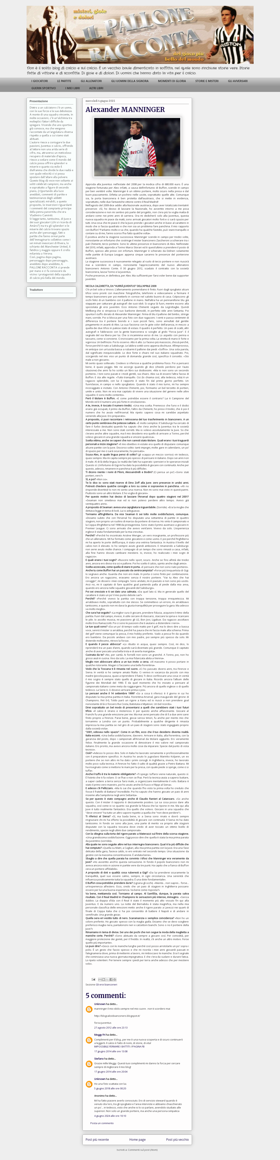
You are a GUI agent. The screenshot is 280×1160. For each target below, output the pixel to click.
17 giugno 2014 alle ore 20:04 (110, 1071)
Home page (137, 1139)
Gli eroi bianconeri (106, 984)
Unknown (99, 1004)
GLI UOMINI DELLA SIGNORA (130, 81)
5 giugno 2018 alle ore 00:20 (110, 1088)
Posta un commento (102, 1123)
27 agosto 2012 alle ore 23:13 (111, 1027)
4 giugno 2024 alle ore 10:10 (110, 1116)
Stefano (99, 1058)
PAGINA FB (138, 1046)
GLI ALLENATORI (91, 81)
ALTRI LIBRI (96, 88)
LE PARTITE (64, 81)
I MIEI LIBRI (72, 88)
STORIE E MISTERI (207, 81)
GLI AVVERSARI (238, 81)
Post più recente (97, 1139)
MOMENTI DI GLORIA (172, 81)
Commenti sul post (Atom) (142, 1150)
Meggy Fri (99, 1034)
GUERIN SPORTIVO (43, 88)
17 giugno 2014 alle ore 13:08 (110, 1051)
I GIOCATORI (39, 81)
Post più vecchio (177, 1139)
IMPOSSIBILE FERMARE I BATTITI (112, 1046)
